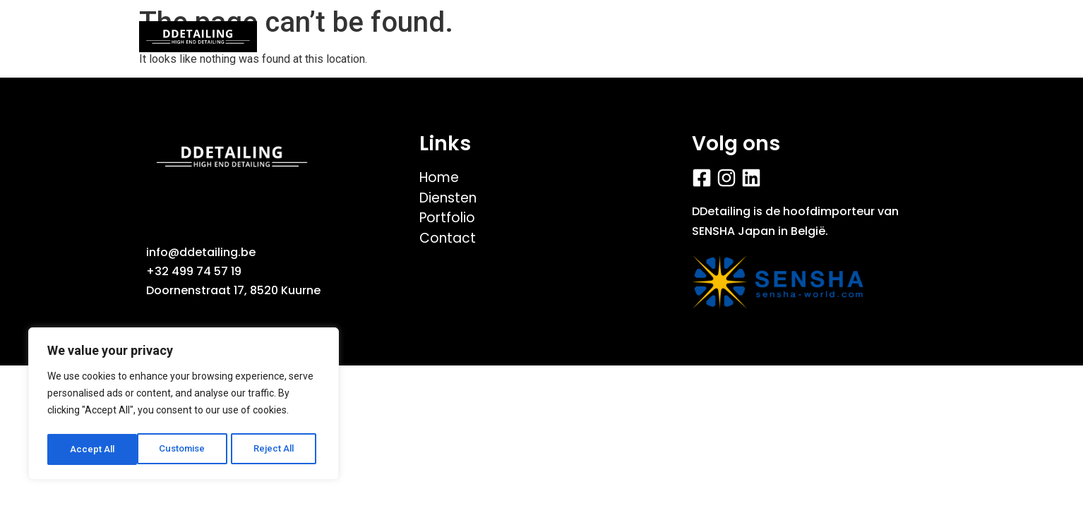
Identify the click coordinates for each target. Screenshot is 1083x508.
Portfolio (414, 37)
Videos (506, 37)
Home (325, 37)
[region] (183, 406)
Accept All (276, 449)
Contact (818, 37)
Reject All (186, 449)
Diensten (720, 37)
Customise (93, 449)
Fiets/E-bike (610, 37)
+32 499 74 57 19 (193, 271)
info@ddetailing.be (201, 252)
